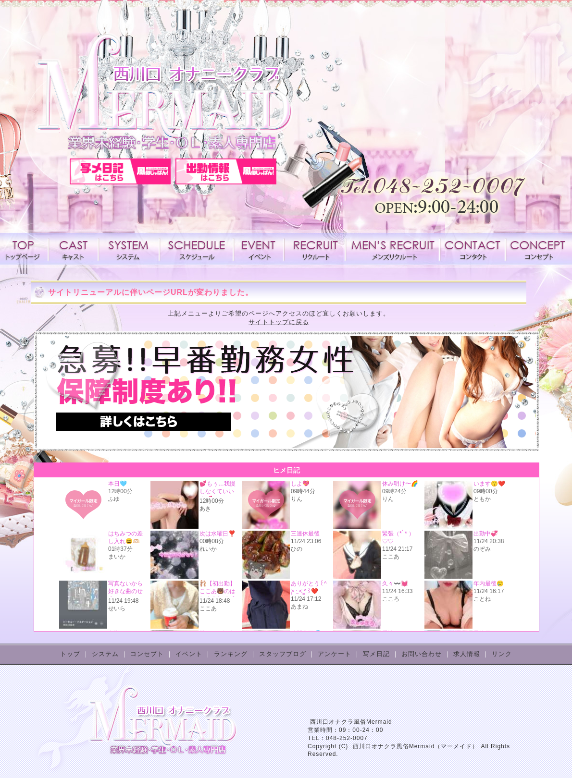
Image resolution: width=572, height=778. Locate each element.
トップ (70, 653)
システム (129, 249)
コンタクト (472, 249)
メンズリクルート (393, 249)
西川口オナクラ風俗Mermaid (351, 721)
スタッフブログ (282, 653)
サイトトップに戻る (279, 322)
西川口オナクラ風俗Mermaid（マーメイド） (416, 746)
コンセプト (537, 249)
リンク (502, 653)
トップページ (24, 249)
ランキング (231, 653)
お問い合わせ (421, 653)
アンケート (334, 653)
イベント (259, 249)
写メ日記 (376, 653)
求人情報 (315, 249)
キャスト (74, 249)
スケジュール (197, 249)
